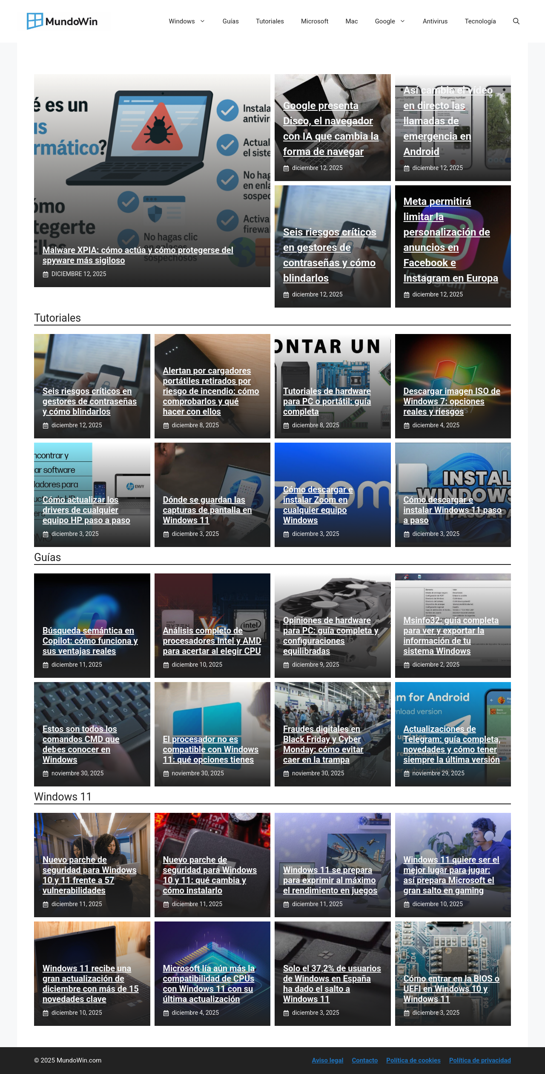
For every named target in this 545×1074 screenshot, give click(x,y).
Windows (191, 21)
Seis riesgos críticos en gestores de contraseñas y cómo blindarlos (90, 401)
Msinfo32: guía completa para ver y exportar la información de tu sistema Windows (451, 635)
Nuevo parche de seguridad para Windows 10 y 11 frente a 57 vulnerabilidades (90, 875)
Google (394, 21)
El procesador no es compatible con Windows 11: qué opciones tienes (211, 749)
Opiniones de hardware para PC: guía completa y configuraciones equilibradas (331, 635)
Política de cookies (413, 1060)
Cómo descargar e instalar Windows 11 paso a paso (453, 510)
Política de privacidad (480, 1060)
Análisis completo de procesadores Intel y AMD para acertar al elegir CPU (212, 640)
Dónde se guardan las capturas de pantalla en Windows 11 (207, 510)
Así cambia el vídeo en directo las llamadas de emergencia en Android (448, 121)
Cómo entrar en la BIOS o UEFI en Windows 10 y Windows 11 (452, 988)
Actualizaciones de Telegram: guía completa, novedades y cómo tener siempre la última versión (452, 744)
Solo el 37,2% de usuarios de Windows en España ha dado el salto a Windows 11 (332, 983)
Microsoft (315, 21)
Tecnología (480, 21)
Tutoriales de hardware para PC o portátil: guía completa (327, 401)
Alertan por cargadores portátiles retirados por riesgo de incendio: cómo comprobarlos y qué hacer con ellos (211, 391)
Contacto (365, 1060)
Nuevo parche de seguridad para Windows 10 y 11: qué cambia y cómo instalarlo (210, 875)
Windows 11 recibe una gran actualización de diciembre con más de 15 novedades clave (91, 983)
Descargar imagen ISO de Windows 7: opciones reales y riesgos (452, 401)
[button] (516, 21)
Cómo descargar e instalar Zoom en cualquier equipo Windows (318, 504)
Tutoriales (270, 21)
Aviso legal (328, 1060)
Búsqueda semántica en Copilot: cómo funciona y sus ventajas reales (90, 640)
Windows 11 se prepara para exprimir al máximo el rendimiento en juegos (330, 880)
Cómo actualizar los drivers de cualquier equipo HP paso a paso (86, 510)
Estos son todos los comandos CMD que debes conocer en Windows (81, 744)
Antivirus (435, 21)
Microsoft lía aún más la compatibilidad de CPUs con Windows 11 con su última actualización (209, 983)
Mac (352, 21)
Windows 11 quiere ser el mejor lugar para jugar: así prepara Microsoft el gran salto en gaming (451, 875)
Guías (231, 21)
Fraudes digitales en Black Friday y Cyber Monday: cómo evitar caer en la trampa (323, 744)
